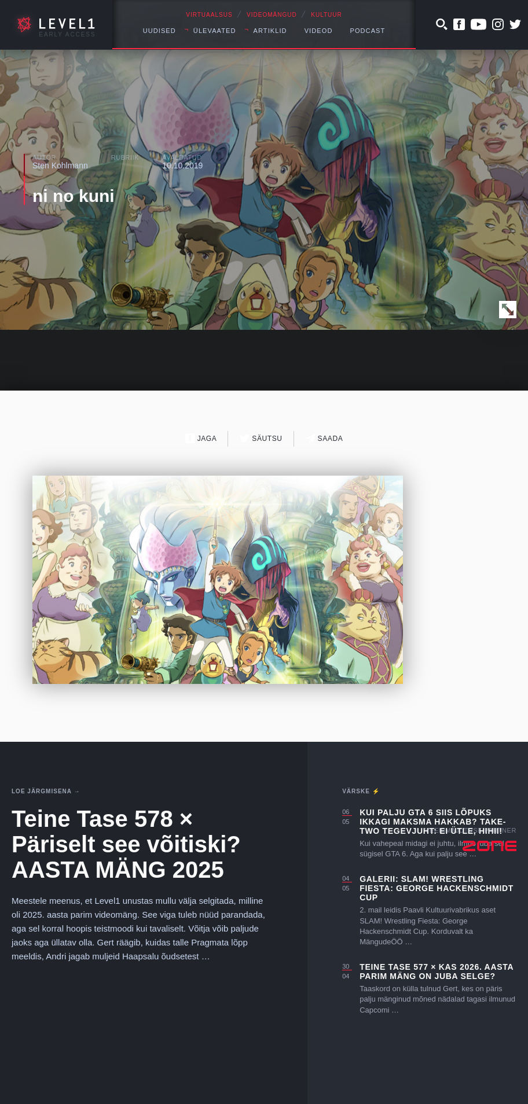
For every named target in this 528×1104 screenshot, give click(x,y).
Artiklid (270, 30)
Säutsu (261, 438)
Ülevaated (214, 30)
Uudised (159, 30)
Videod (319, 30)
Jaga (201, 438)
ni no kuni (73, 195)
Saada (324, 438)
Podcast (367, 30)
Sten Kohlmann (60, 165)
